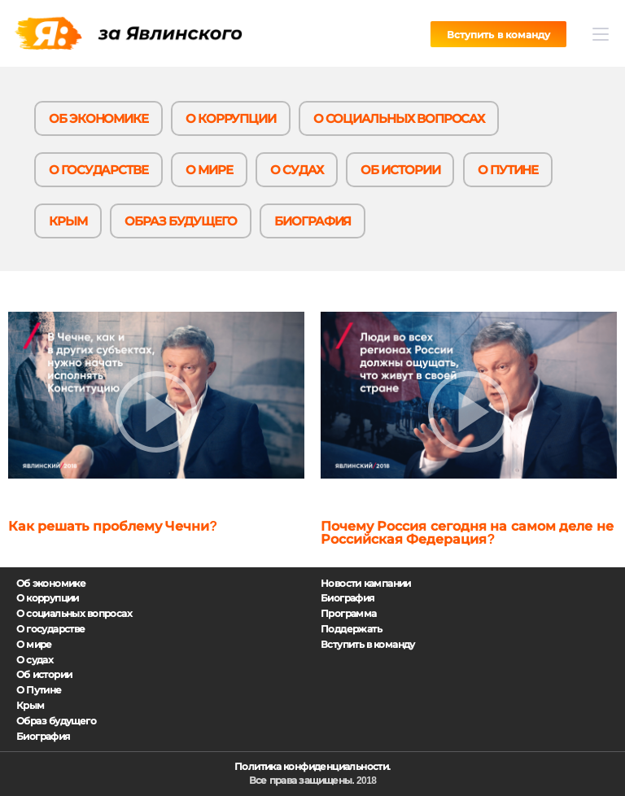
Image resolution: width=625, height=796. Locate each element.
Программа (349, 613)
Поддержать (351, 629)
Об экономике (98, 118)
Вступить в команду (498, 35)
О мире (209, 170)
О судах (296, 170)
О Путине (508, 170)
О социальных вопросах (398, 118)
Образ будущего (181, 221)
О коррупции (230, 118)
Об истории (400, 170)
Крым (68, 221)
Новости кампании (366, 583)
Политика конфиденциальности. (312, 766)
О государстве (98, 170)
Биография (312, 221)
